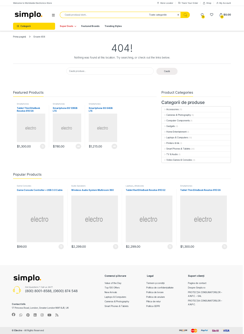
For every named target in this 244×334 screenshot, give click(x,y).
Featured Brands (90, 26)
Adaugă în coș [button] (42, 146)
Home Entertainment (174, 131)
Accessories (170, 109)
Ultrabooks (139, 186)
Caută (167, 71)
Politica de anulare (155, 297)
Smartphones (23, 104)
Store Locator (165, 3)
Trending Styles (113, 26)
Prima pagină (19, 36)
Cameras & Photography (176, 115)
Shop (207, 3)
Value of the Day (113, 283)
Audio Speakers (78, 186)
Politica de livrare (155, 292)
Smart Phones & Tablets (176, 148)
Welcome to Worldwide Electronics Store (32, 3)
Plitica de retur (153, 301)
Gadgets (168, 126)
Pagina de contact (197, 283)
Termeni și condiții (155, 283)
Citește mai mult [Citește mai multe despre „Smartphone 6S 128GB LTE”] (78, 146)
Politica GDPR (153, 306)
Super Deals (66, 26)
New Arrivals (111, 292)
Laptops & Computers (175, 137)
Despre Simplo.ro (196, 287)
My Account (223, 3)
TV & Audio (170, 154)
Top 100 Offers (112, 287)
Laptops (129, 186)
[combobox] (103, 15)
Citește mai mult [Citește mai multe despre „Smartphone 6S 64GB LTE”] (114, 146)
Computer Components (176, 120)
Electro (18, 330)
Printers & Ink (170, 143)
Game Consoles (24, 186)
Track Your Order (188, 3)
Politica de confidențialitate (160, 287)
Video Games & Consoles (177, 160)
